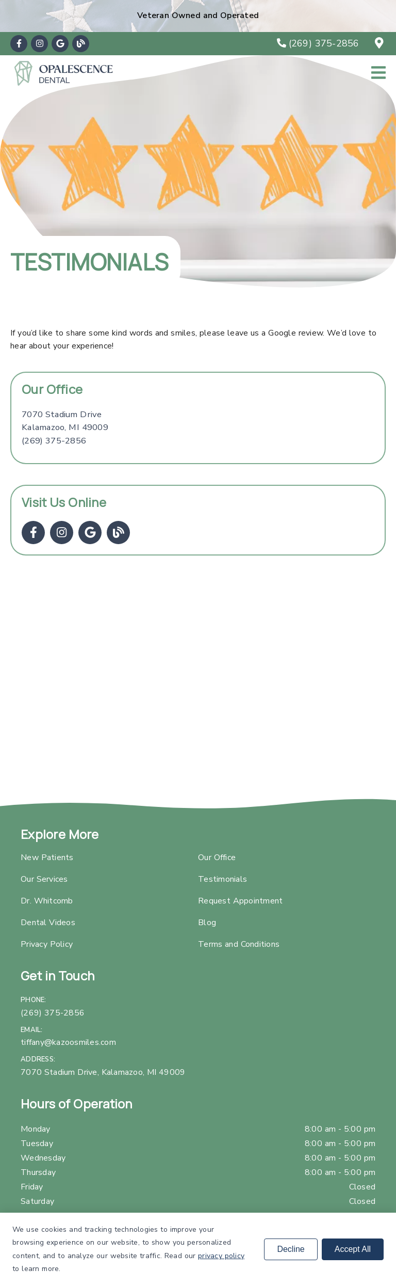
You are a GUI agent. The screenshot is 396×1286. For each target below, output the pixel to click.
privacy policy (221, 1256)
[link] (18, 43)
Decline (290, 1249)
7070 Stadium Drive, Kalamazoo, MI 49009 (103, 1072)
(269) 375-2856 (54, 441)
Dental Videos (48, 922)
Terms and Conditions (238, 944)
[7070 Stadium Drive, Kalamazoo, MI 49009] (380, 43)
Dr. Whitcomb (47, 901)
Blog (207, 922)
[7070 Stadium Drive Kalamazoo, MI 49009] (65, 421)
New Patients (47, 857)
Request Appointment (240, 901)
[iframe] (198, 687)
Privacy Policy (47, 944)
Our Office (217, 857)
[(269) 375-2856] (318, 43)
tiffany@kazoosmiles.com (68, 1042)
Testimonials (222, 879)
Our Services (44, 879)
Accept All (353, 1249)
